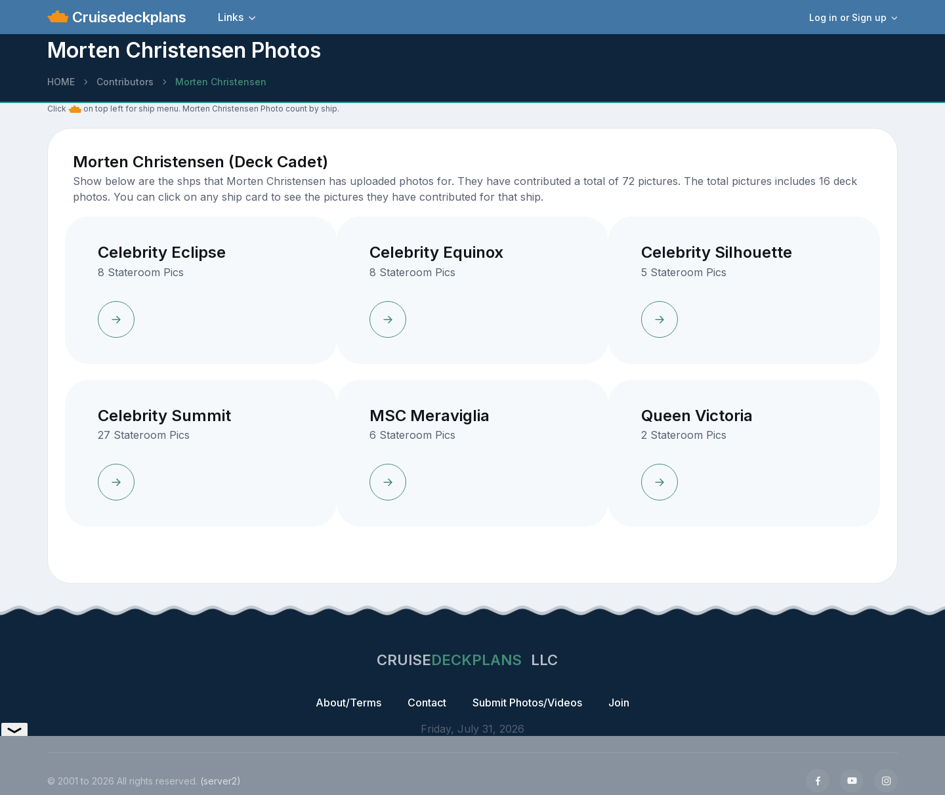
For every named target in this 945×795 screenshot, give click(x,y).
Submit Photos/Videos (527, 702)
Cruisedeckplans (127, 17)
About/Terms (348, 702)
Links (230, 17)
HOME (61, 81)
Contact (427, 702)
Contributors (125, 81)
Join (618, 702)
